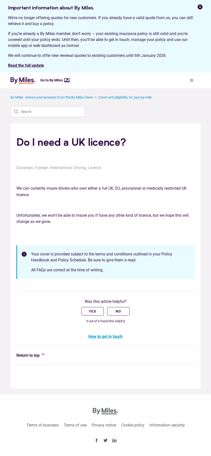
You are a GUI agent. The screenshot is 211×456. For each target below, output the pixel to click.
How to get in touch (105, 336)
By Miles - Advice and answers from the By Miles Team (51, 97)
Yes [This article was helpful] (92, 311)
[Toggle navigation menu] (192, 80)
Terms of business (42, 425)
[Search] (48, 112)
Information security (167, 425)
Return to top (31, 355)
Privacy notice (104, 425)
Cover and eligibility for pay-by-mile (125, 97)
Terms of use (75, 425)
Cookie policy (133, 425)
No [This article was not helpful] (118, 311)
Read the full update (26, 65)
